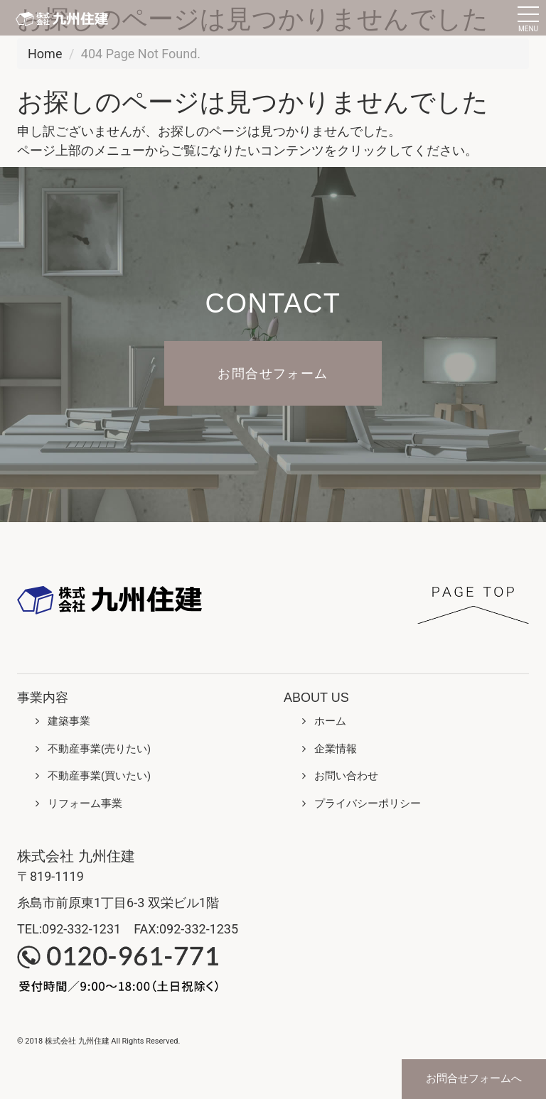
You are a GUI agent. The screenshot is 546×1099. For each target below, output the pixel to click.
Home (45, 53)
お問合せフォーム (273, 373)
